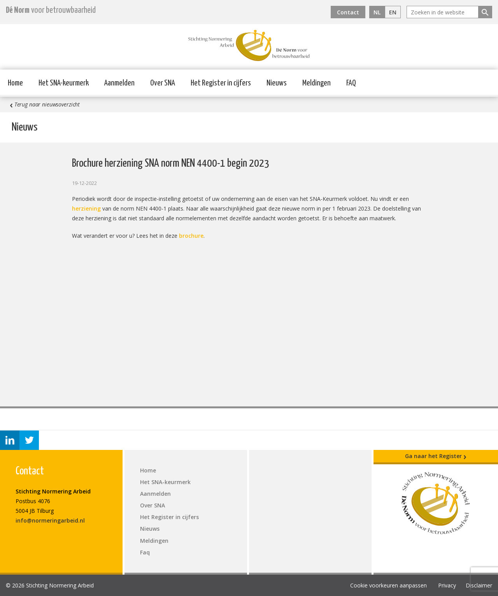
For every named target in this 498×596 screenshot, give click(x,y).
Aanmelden (119, 83)
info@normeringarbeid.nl (50, 520)
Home (15, 83)
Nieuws (277, 83)
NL (377, 12)
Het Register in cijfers (221, 83)
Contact (348, 12)
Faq (145, 552)
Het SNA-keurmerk (64, 83)
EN (392, 12)
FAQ (351, 83)
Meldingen (316, 83)
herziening (86, 208)
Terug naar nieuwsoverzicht (45, 104)
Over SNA (162, 83)
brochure (191, 235)
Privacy (447, 585)
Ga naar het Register (435, 456)
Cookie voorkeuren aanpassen (388, 585)
